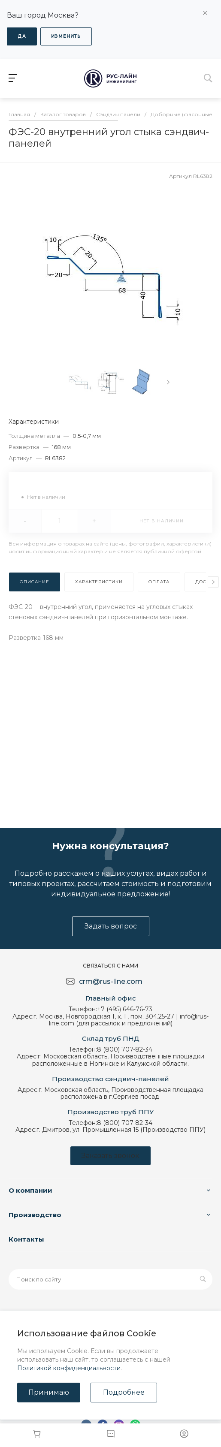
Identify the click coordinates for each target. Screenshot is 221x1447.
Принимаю (48, 1392)
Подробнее (124, 1392)
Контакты (26, 1239)
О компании (30, 1190)
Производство (35, 1215)
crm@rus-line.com (110, 981)
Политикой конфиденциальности (69, 1368)
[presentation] (168, 382)
